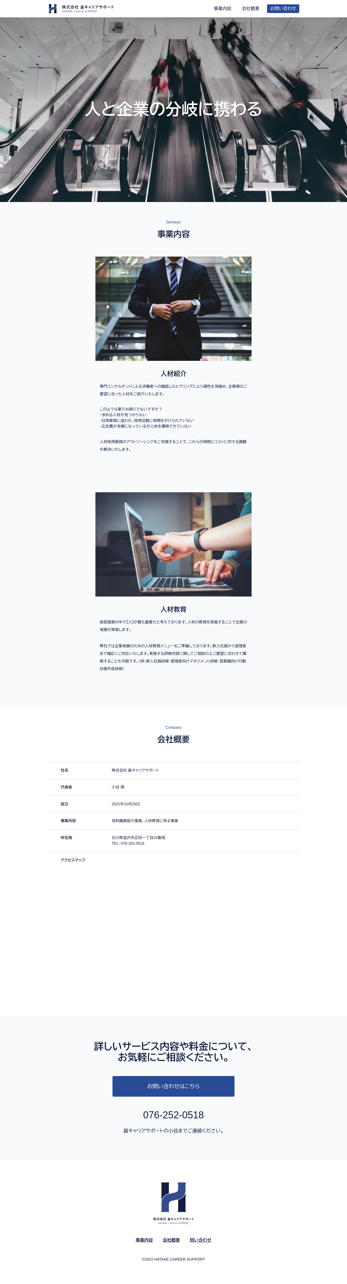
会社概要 (250, 8)
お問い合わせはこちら (173, 1086)
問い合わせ (200, 1240)
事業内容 (222, 8)
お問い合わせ (283, 8)
